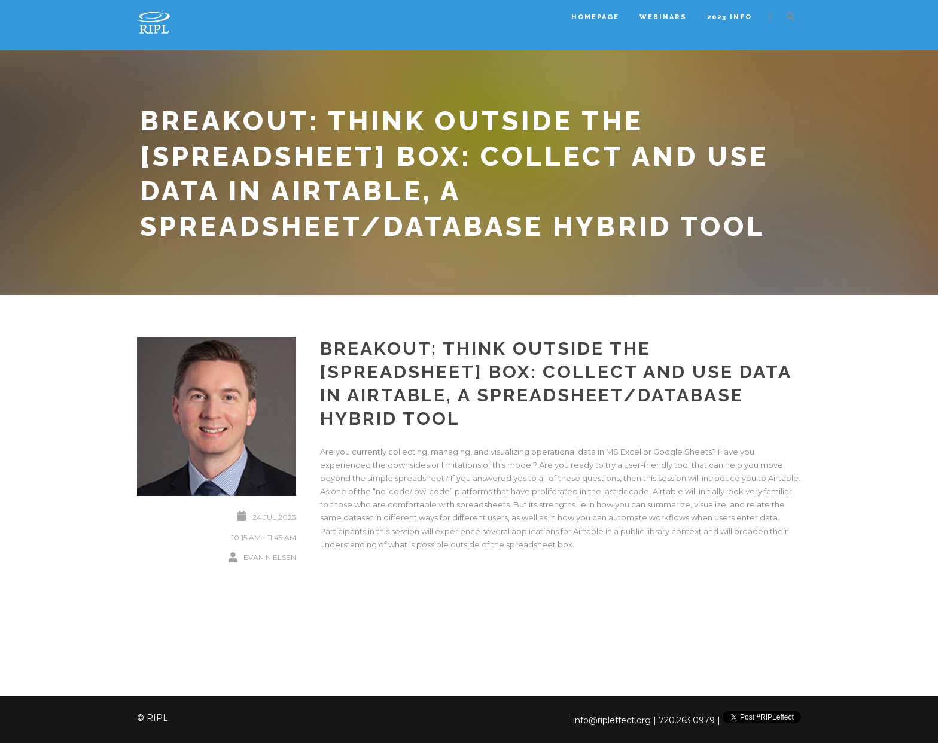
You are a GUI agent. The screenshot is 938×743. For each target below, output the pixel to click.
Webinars (663, 17)
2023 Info (729, 17)
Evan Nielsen (269, 557)
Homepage (595, 17)
